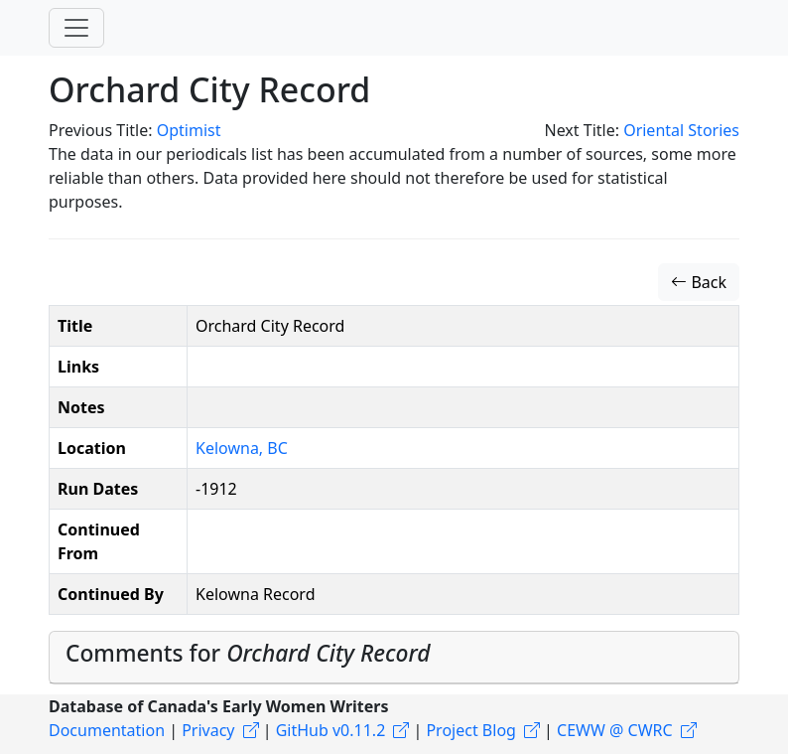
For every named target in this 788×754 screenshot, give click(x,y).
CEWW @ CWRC (615, 730)
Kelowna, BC (242, 448)
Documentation (107, 730)
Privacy (208, 730)
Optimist (189, 130)
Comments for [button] (248, 653)
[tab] (394, 657)
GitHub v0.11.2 (331, 730)
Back (698, 282)
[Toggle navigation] (76, 28)
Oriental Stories (681, 130)
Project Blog (470, 730)
